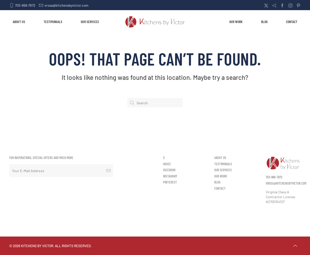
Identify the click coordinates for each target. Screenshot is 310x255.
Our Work (236, 21)
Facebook (169, 170)
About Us (19, 21)
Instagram (170, 176)
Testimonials (53, 21)
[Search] (155, 102)
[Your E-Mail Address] (61, 170)
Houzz (167, 164)
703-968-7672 (22, 5)
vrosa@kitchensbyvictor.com (63, 5)
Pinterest (170, 182)
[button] (295, 245)
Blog (264, 21)
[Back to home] (155, 21)
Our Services (90, 21)
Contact (291, 21)
